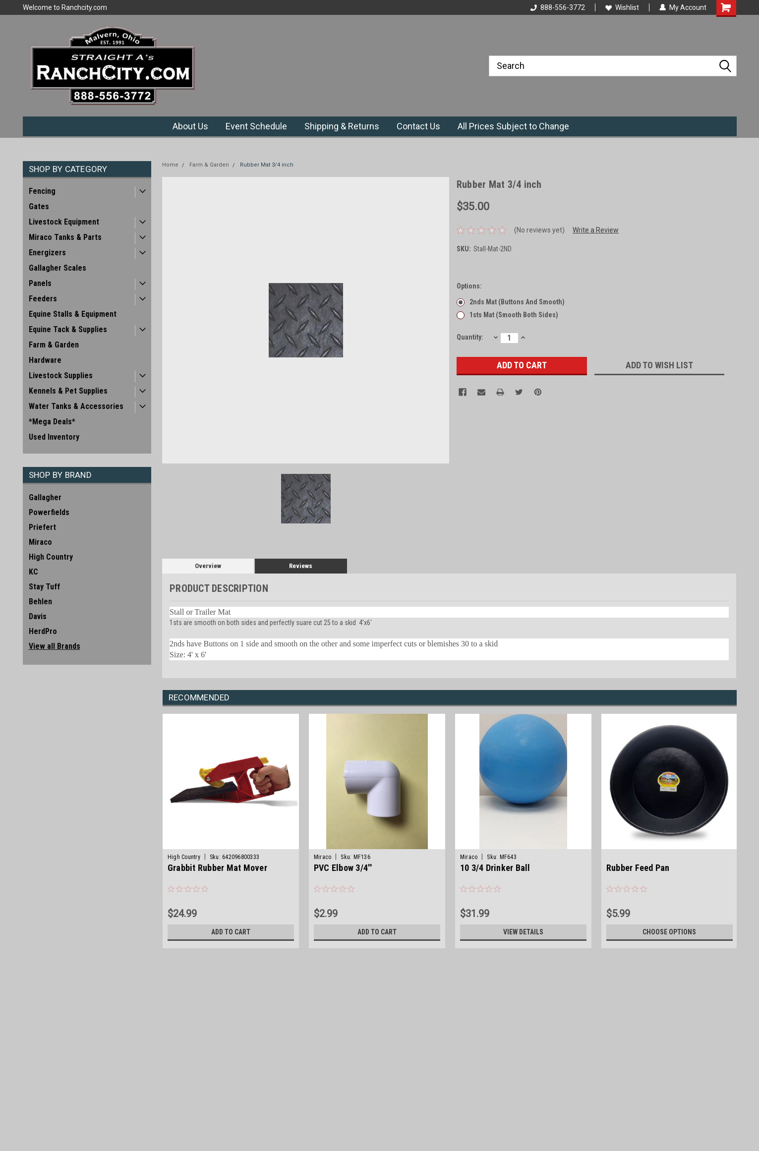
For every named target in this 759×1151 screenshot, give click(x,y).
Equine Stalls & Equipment (73, 314)
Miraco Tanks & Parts (65, 237)
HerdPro (43, 631)
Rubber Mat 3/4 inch (266, 165)
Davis (38, 616)
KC (33, 571)
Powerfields (49, 512)
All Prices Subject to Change (513, 126)
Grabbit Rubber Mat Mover (217, 868)
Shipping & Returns (341, 126)
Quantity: (470, 337)
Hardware (45, 360)
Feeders (43, 298)
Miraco (40, 542)
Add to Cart (230, 932)
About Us (190, 126)
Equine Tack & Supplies (68, 329)
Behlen (40, 601)
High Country (51, 557)
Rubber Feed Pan (638, 868)
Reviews (300, 566)
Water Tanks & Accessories (76, 406)
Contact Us (418, 126)
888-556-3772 (557, 7)
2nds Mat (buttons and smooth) (517, 302)
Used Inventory (54, 437)
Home (170, 165)
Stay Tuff (44, 586)
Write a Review (596, 230)
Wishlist (622, 7)
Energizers (47, 252)
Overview (208, 566)
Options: (469, 286)
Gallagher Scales (57, 268)
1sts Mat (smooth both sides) (513, 315)
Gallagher (45, 497)
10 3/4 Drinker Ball (495, 868)
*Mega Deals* (52, 421)
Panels (40, 283)
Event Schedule (256, 126)
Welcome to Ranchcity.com (65, 7)
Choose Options (669, 932)
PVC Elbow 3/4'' (343, 868)
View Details (523, 932)
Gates (39, 206)
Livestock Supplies (61, 375)
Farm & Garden (54, 344)
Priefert (42, 527)
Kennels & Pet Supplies (68, 391)
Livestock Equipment (64, 222)
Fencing (42, 191)
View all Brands (54, 646)
